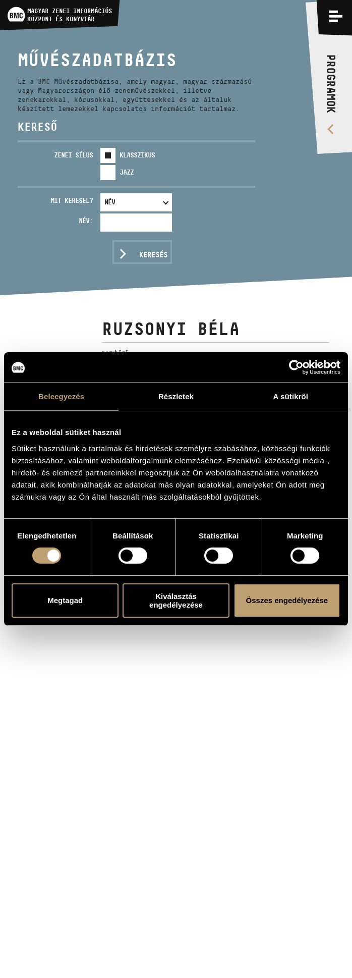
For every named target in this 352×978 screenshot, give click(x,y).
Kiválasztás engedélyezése (176, 600)
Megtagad (65, 600)
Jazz (127, 172)
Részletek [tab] (176, 396)
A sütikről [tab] (291, 396)
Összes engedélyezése (287, 600)
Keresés (153, 254)
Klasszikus (137, 155)
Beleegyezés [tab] (61, 396)
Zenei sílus (73, 155)
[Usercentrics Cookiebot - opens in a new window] (296, 367)
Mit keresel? (71, 200)
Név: (86, 220)
